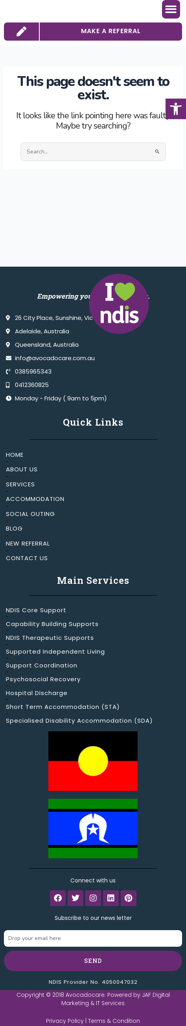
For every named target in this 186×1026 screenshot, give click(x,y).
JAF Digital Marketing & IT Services (115, 999)
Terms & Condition (114, 1021)
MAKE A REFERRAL (111, 51)
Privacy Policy (65, 1021)
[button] (176, 109)
